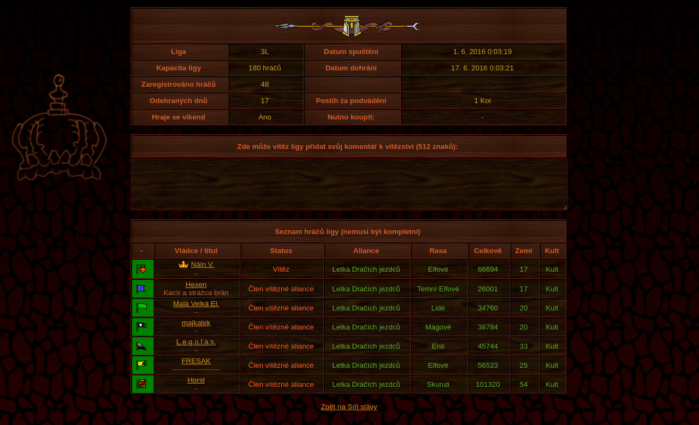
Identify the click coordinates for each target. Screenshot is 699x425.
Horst (196, 390)
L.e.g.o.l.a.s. (196, 352)
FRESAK (195, 371)
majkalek (196, 332)
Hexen (196, 294)
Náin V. (202, 274)
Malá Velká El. (196, 313)
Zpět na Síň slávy (349, 416)
